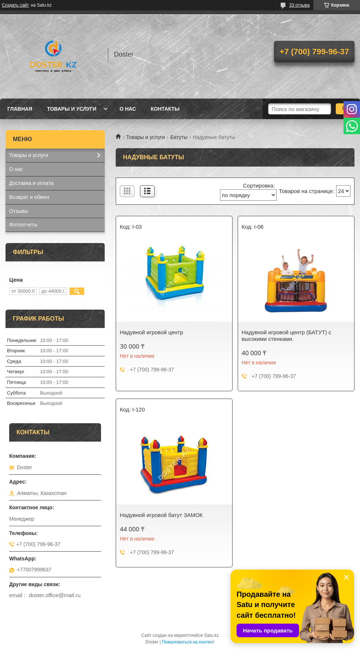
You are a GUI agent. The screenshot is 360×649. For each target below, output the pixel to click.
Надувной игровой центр (151, 332)
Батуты (179, 137)
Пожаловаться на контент (188, 642)
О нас (127, 109)
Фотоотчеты (23, 225)
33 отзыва (299, 5)
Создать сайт (15, 5)
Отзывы (18, 211)
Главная (19, 109)
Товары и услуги (72, 109)
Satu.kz (211, 635)
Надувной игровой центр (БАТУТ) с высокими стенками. (286, 335)
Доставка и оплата (31, 183)
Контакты (165, 109)
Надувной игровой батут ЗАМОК (161, 515)
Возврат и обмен (29, 197)
